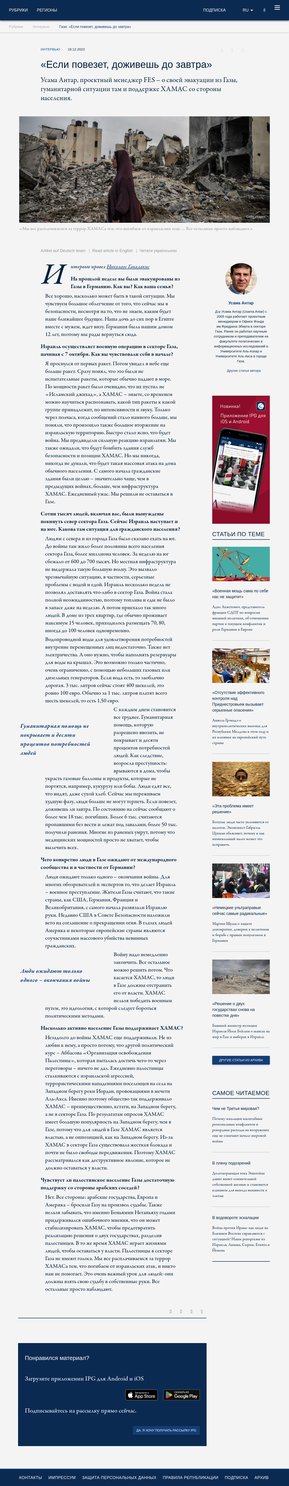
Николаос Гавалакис (127, 267)
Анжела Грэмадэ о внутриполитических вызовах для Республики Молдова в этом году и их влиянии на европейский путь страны (240, 732)
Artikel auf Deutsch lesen (63, 250)
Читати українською (158, 250)
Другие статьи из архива (241, 1060)
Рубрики (18, 10)
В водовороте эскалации (235, 1217)
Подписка (236, 1477)
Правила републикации (190, 1477)
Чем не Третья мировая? (235, 1108)
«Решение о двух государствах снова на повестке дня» (233, 1009)
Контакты (30, 1477)
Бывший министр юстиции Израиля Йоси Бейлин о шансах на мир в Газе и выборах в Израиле (241, 1031)
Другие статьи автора (244, 370)
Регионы (47, 10)
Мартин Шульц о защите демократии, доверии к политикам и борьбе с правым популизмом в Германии (240, 932)
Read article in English (112, 250)
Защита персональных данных (119, 1477)
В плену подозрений (231, 1163)
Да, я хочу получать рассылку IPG (166, 1430)
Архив (261, 1477)
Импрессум (62, 1477)
